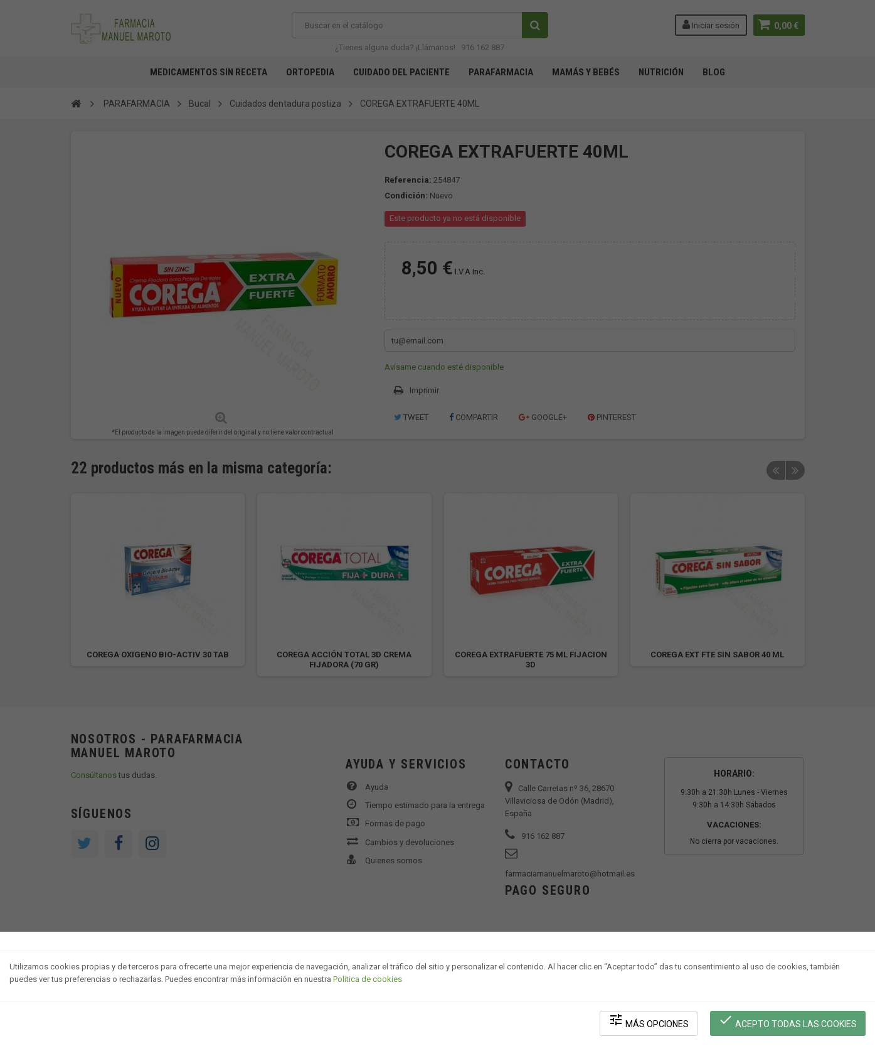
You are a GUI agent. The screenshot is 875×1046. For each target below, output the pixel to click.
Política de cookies (367, 980)
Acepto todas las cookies (788, 1021)
